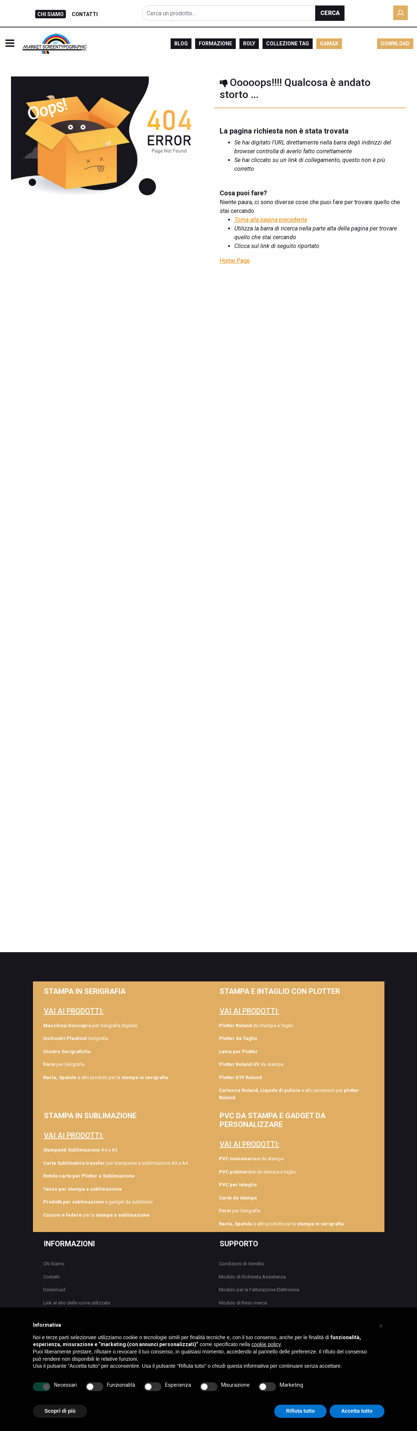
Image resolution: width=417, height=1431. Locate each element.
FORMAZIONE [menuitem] (215, 43)
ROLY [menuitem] (249, 43)
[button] (330, 13)
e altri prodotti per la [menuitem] (105, 1077)
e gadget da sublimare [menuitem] (98, 1202)
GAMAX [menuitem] (329, 43)
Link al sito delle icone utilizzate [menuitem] (76, 1303)
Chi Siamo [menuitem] (53, 1263)
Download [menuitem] (54, 1289)
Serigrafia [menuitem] (75, 1038)
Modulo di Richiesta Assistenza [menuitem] (252, 1277)
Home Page (235, 260)
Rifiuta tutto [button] (300, 1411)
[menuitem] (105, 1051)
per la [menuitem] (96, 1215)
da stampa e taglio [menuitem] (257, 1172)
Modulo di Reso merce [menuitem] (243, 1303)
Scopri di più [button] (60, 1411)
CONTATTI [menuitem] (85, 14)
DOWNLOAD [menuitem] (395, 43)
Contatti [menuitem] (51, 1277)
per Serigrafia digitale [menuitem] (90, 1025)
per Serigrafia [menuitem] (64, 1064)
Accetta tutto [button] (357, 1411)
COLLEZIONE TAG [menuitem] (287, 43)
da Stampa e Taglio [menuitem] (256, 1025)
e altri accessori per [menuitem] (289, 1094)
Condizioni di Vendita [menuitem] (241, 1263)
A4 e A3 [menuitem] (80, 1150)
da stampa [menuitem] (251, 1064)
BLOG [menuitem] (181, 43)
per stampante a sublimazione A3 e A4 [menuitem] (115, 1163)
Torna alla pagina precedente (270, 219)
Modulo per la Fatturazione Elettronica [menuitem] (259, 1289)
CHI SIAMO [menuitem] (50, 14)
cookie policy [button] (266, 1344)
